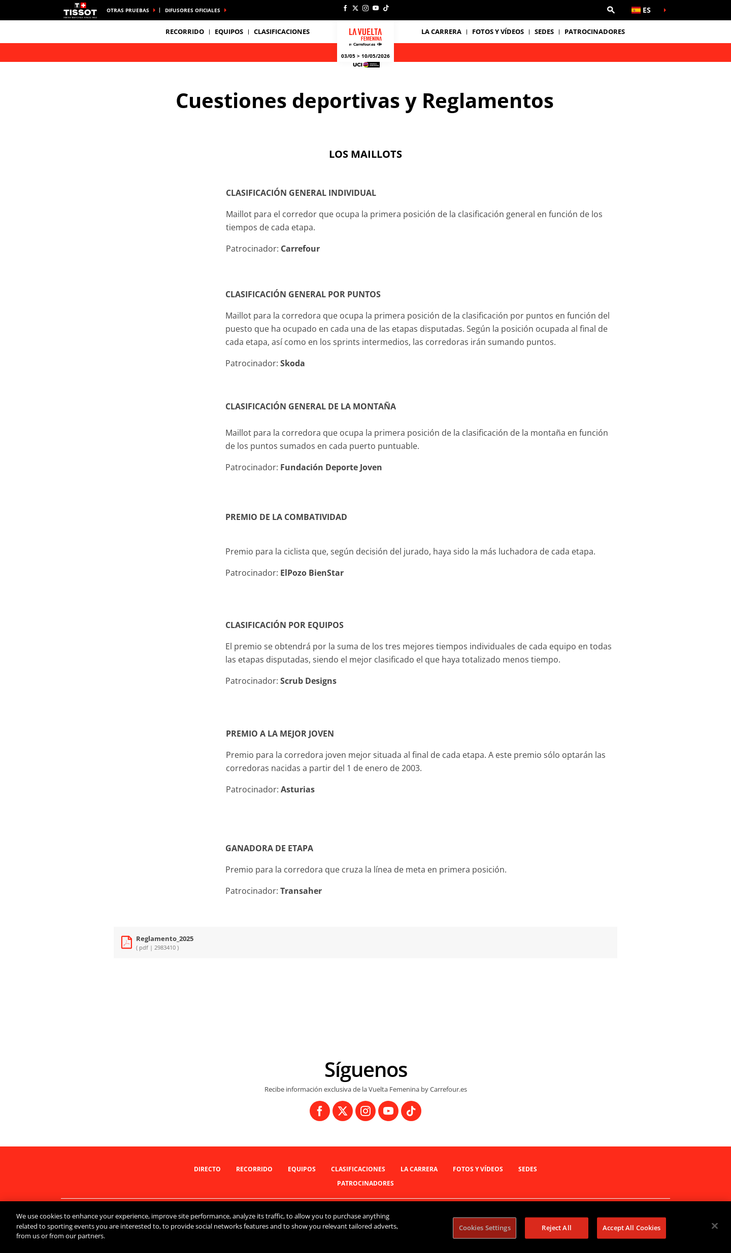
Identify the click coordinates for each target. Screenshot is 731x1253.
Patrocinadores (594, 31)
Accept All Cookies (631, 1227)
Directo (207, 1169)
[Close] (715, 1226)
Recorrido (254, 1169)
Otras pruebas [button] (128, 10)
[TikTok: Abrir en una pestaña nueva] (386, 8)
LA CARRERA (419, 1169)
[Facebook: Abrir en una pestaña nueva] (345, 8)
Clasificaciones (282, 31)
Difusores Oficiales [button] (192, 10)
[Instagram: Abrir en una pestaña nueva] (365, 8)
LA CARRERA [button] (441, 31)
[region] (365, 1227)
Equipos (302, 1169)
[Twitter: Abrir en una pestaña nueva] (355, 8)
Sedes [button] (544, 31)
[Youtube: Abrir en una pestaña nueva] (376, 8)
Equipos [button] (229, 31)
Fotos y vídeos (498, 31)
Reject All (556, 1227)
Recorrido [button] (184, 31)
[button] (610, 10)
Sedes (527, 1169)
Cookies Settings (485, 1227)
